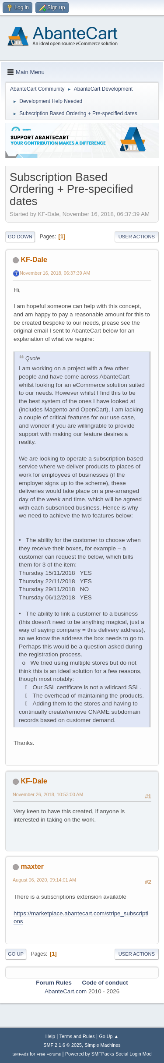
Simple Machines (103, 1045)
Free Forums (49, 1054)
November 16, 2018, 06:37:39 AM (55, 273)
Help (50, 1036)
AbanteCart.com (66, 991)
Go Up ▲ (109, 1036)
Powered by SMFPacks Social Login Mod (108, 1053)
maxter (32, 866)
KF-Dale (34, 259)
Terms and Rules (77, 1036)
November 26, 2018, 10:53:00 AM (48, 794)
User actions (137, 236)
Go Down (20, 236)
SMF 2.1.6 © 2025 (62, 1045)
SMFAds (20, 1054)
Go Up (16, 954)
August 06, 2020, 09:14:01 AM (44, 879)
